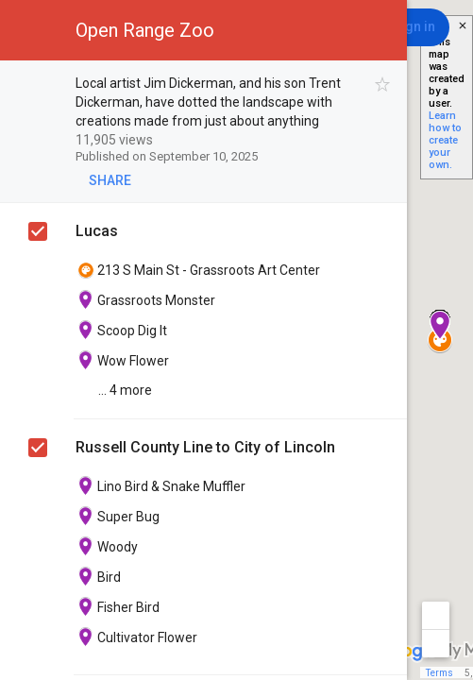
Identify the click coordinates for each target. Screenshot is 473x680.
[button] (30, 30)
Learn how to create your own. (445, 140)
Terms (439, 673)
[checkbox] (383, 84)
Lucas (97, 231)
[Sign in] (414, 27)
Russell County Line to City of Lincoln (205, 447)
